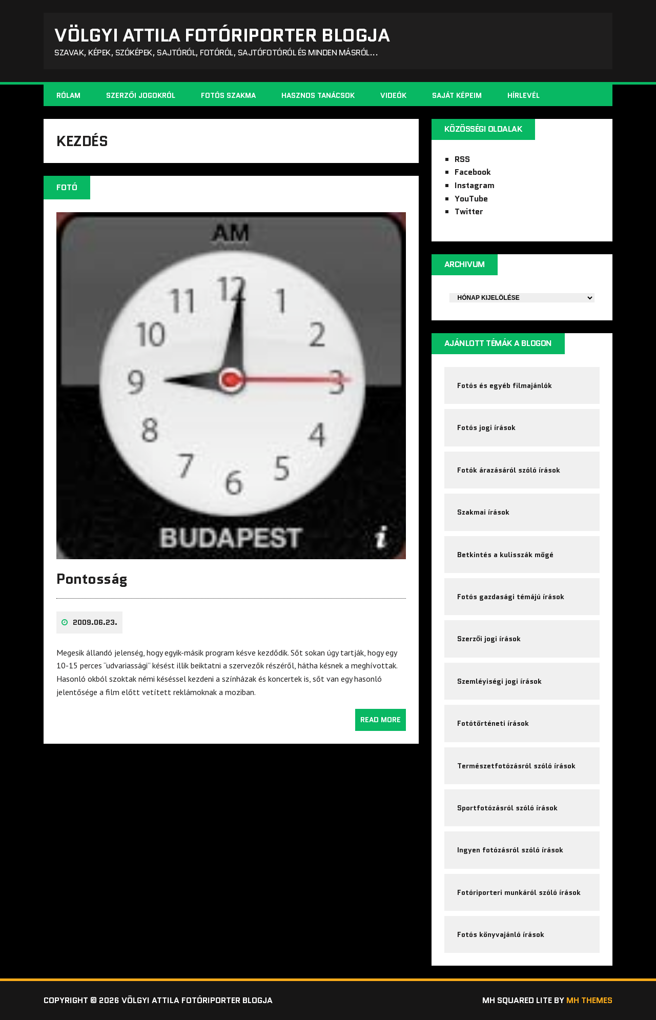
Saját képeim (457, 95)
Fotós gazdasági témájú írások (510, 596)
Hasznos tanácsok (318, 95)
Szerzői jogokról (140, 95)
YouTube (471, 199)
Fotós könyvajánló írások (500, 934)
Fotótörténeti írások (493, 723)
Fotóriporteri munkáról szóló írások (519, 892)
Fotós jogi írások (486, 427)
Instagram (475, 185)
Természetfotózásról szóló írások (516, 766)
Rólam (68, 95)
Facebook (473, 172)
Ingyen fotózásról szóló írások (510, 850)
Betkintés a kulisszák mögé (505, 554)
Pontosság (92, 578)
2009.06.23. (95, 622)
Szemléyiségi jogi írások (499, 681)
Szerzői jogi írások (489, 639)
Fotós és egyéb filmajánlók (504, 385)
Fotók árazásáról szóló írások (508, 470)
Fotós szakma (228, 95)
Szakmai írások (483, 512)
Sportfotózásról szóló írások (507, 808)
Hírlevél (523, 95)
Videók (393, 95)
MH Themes (589, 1000)
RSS (462, 159)
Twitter (469, 211)
